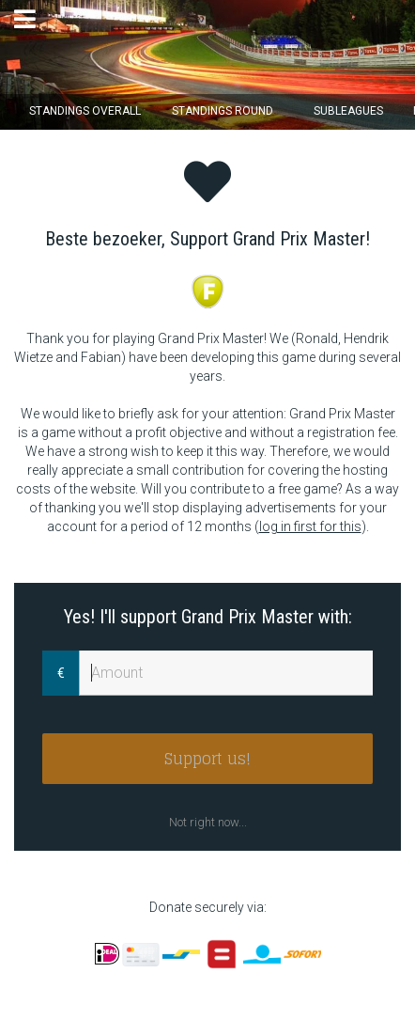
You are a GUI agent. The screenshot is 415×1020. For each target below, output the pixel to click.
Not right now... (208, 822)
